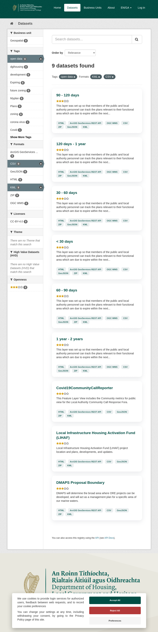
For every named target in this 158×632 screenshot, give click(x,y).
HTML (61, 123)
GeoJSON (72, 127)
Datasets (72, 7)
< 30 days (64, 241)
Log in (141, 7)
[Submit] (137, 39)
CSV (125, 123)
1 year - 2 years (69, 339)
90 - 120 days (67, 95)
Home (57, 7)
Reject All (115, 610)
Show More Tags (20, 137)
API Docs (109, 538)
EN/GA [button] (126, 7)
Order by (57, 52)
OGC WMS (112, 123)
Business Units (93, 7)
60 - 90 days (66, 290)
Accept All (115, 600)
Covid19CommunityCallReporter (84, 388)
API (97, 538)
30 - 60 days (66, 193)
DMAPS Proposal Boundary (80, 483)
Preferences (115, 621)
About (111, 7)
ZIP (59, 127)
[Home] (11, 23)
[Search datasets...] (92, 39)
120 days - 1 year (71, 144)
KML (85, 127)
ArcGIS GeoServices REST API (85, 123)
